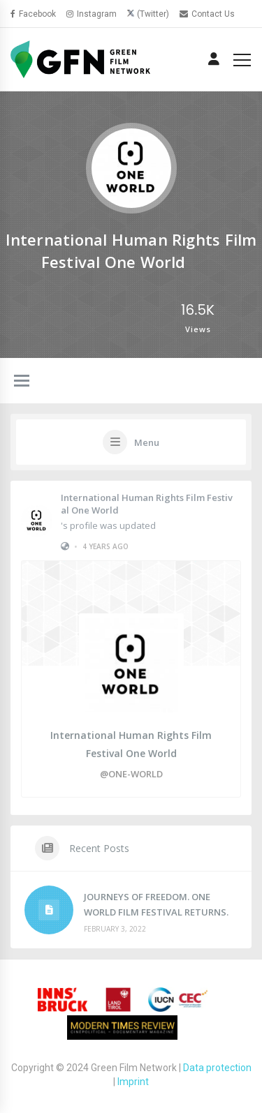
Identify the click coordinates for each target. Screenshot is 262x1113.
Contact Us (207, 14)
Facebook (33, 14)
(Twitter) (153, 14)
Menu (146, 442)
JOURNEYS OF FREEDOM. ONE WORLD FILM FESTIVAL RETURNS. (156, 904)
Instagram (91, 14)
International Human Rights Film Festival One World (147, 503)
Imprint (133, 1081)
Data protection (217, 1067)
